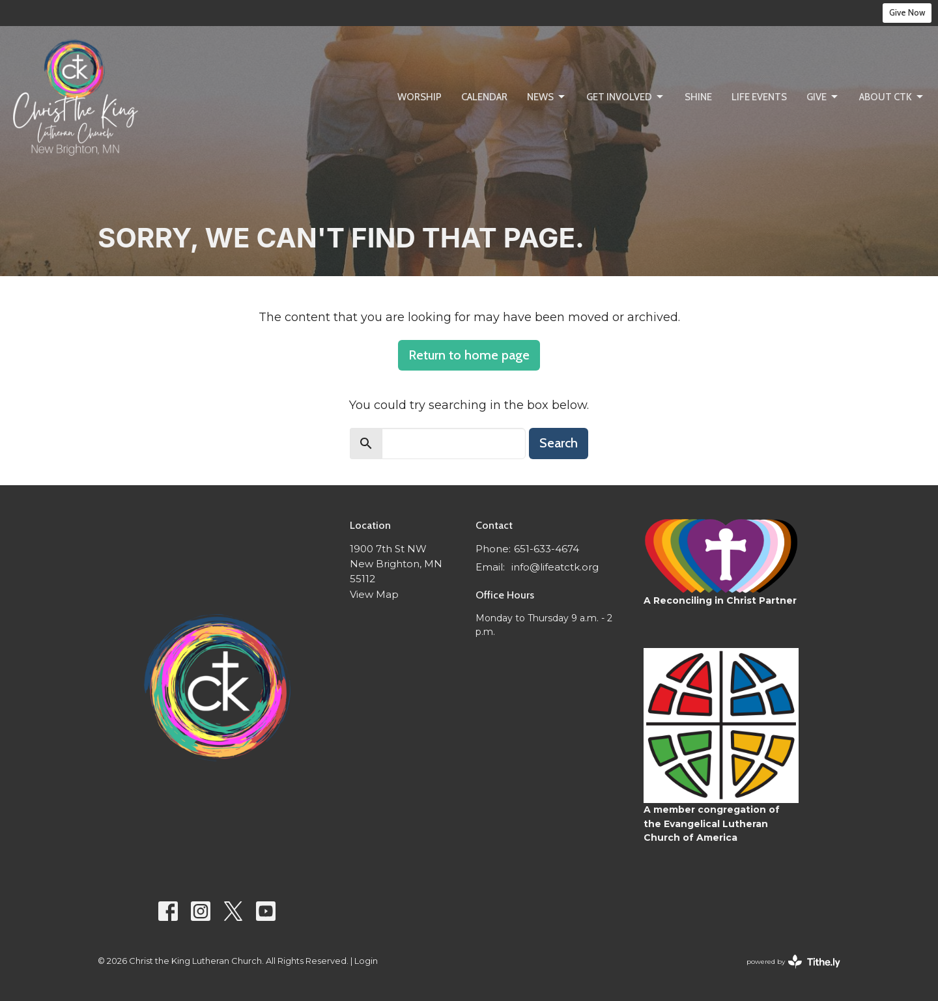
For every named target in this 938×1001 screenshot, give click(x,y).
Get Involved (625, 97)
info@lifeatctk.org (555, 567)
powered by (793, 961)
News (547, 97)
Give (823, 97)
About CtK (892, 97)
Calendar (484, 97)
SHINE (698, 97)
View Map (374, 594)
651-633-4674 (546, 549)
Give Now (907, 12)
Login (366, 961)
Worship (419, 97)
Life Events (759, 97)
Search (558, 443)
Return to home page (469, 355)
